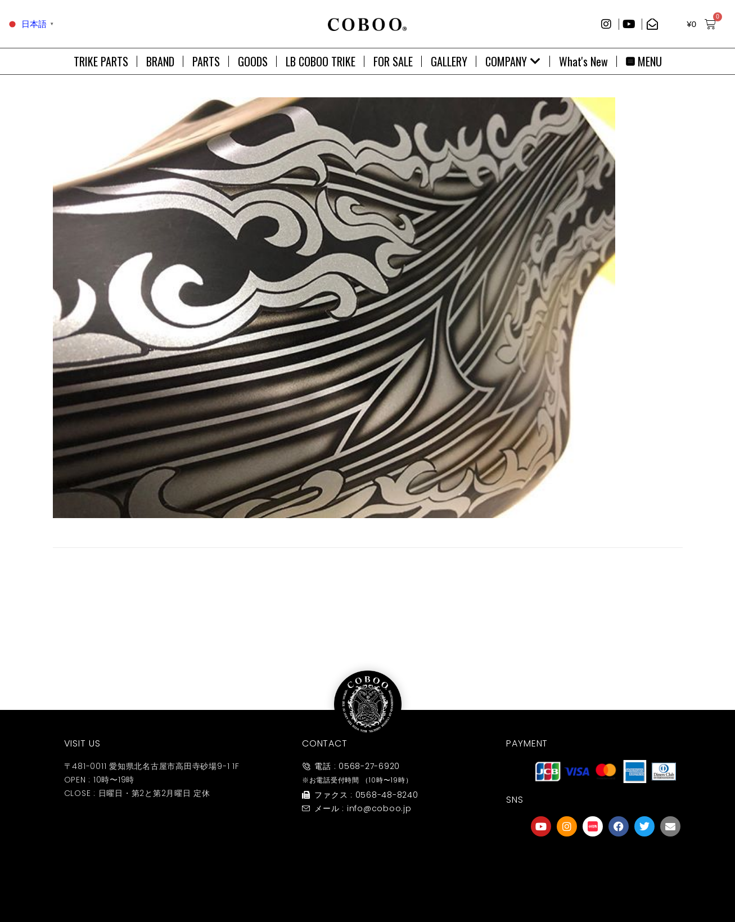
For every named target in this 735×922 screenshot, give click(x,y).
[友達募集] (606, 862)
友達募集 (605, 884)
